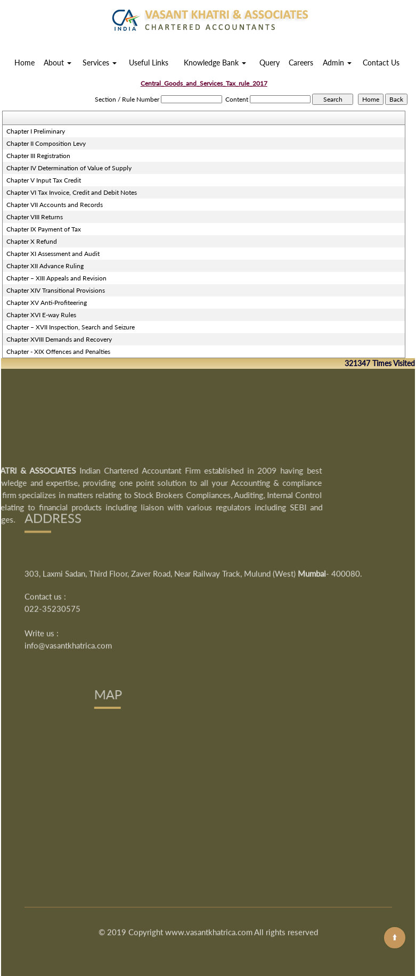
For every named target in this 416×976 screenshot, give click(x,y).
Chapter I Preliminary (35, 131)
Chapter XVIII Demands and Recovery (59, 339)
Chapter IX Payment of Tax (43, 229)
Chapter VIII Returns (34, 217)
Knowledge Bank (215, 62)
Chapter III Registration (38, 156)
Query (269, 62)
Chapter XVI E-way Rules (41, 315)
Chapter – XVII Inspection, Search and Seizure (70, 327)
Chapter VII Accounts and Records (54, 205)
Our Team (143, 835)
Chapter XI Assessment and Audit (53, 254)
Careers (301, 62)
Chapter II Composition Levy (46, 143)
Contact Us (381, 62)
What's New (211, 835)
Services (100, 62)
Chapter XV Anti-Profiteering (46, 303)
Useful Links (148, 62)
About (57, 62)
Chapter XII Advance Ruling (45, 266)
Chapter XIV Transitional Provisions (55, 290)
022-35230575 (52, 556)
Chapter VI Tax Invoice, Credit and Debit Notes (71, 192)
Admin (337, 62)
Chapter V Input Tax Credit (43, 180)
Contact (326, 835)
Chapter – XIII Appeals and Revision (56, 278)
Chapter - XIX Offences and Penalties (58, 351)
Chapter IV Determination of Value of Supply (69, 168)
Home (24, 62)
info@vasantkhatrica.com (68, 593)
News (273, 835)
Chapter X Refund (31, 241)
